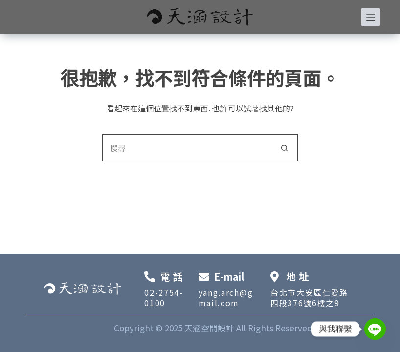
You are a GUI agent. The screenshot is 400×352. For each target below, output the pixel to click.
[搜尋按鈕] (284, 147)
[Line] (375, 329)
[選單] (370, 17)
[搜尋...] (186, 147)
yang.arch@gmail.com (226, 297)
